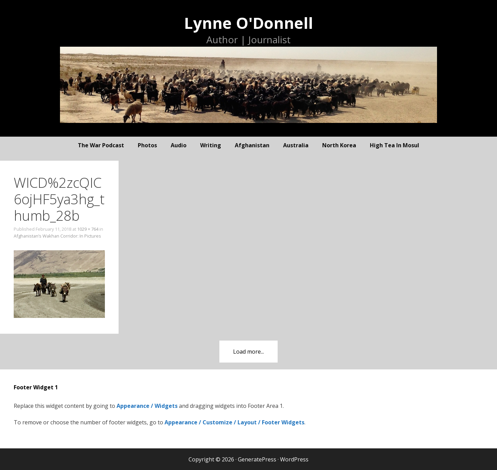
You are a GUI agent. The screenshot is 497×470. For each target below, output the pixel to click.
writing (210, 145)
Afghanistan (252, 145)
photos (147, 145)
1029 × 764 (87, 229)
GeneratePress (257, 459)
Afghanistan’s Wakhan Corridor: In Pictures (57, 236)
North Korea (339, 145)
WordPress (294, 459)
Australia (295, 145)
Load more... (248, 351)
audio (178, 145)
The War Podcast (101, 145)
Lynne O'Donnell (248, 22)
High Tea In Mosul (394, 145)
